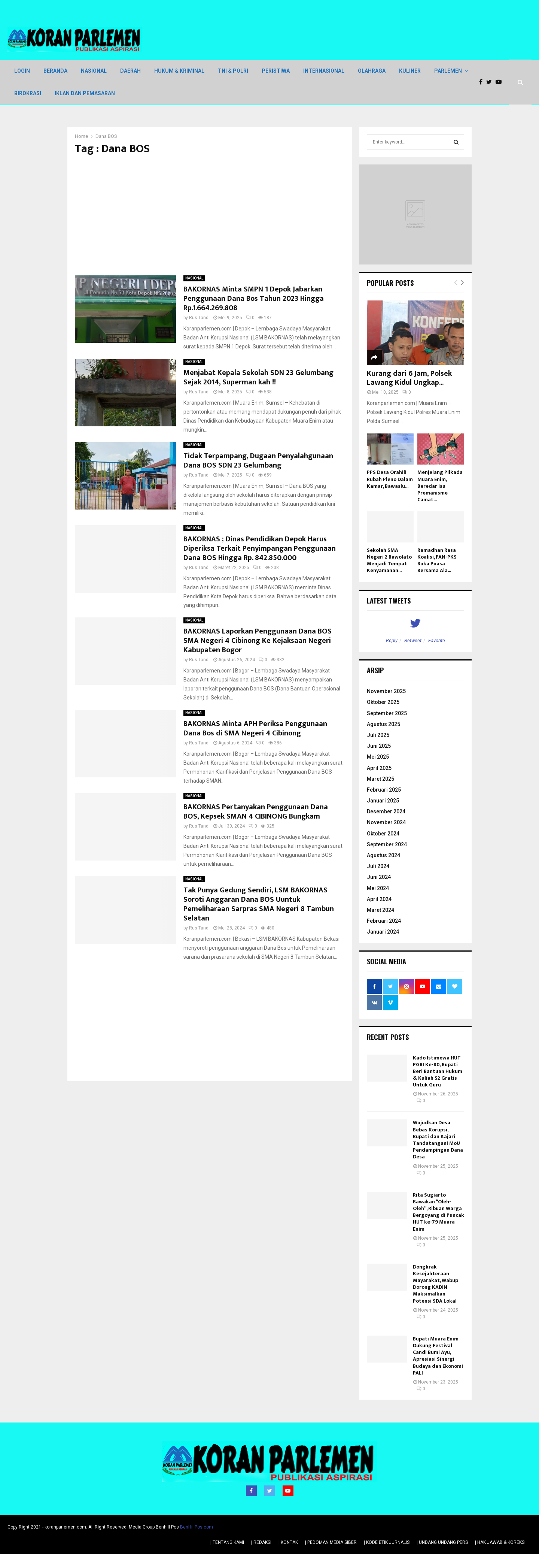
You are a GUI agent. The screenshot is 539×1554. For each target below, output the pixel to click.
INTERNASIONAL (323, 71)
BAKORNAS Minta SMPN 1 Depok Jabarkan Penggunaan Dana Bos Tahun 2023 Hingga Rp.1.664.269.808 (253, 298)
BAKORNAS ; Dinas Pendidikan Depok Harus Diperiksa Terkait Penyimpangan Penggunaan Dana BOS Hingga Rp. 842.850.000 (259, 548)
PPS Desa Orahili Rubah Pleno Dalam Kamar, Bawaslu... (390, 479)
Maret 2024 (380, 910)
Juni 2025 (379, 746)
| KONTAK (288, 1542)
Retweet (412, 640)
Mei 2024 (378, 888)
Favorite (436, 640)
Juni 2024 (379, 877)
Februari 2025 (384, 790)
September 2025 (387, 713)
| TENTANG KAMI (227, 1542)
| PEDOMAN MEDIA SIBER (331, 1542)
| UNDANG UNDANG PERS (442, 1542)
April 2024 (379, 899)
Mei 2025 (378, 757)
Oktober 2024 (383, 834)
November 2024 (386, 822)
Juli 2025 (378, 735)
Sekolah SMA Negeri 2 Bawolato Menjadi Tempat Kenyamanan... (389, 560)
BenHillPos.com (196, 1527)
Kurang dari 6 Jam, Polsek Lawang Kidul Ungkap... (409, 378)
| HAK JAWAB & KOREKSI (500, 1542)
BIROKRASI (27, 93)
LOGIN (22, 71)
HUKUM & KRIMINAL (179, 71)
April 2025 (379, 768)
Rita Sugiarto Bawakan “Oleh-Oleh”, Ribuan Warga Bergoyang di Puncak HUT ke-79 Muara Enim (438, 1212)
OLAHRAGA (372, 71)
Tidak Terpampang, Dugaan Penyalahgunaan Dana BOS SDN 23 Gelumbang (258, 461)
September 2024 (387, 844)
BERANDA (55, 71)
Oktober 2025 (383, 702)
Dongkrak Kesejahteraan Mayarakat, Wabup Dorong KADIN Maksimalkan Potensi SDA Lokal (435, 1284)
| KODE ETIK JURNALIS (386, 1542)
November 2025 (386, 691)
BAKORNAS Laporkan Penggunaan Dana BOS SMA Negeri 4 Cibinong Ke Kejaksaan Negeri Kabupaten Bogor (257, 640)
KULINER (410, 71)
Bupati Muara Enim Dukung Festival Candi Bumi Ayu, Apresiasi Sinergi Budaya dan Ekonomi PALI (438, 1355)
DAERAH (130, 71)
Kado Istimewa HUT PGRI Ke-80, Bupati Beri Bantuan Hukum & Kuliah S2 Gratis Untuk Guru (437, 1071)
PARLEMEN (448, 71)
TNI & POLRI (233, 71)
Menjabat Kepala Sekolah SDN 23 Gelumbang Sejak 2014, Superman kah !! (258, 377)
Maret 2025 (380, 779)
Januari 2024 (383, 932)
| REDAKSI (261, 1542)
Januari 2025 (383, 801)
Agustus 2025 (383, 724)
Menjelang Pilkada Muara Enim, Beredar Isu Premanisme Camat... (440, 486)
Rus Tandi (199, 317)
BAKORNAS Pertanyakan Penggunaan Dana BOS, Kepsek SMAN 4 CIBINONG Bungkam (255, 812)
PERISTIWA (276, 71)
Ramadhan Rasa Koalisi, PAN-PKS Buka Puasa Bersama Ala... (437, 560)
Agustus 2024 (383, 855)
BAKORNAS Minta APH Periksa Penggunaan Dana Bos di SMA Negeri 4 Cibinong (255, 728)
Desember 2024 (386, 811)
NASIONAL (94, 71)
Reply (392, 640)
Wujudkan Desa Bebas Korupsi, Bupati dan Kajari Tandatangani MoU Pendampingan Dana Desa (438, 1139)
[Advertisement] (209, 215)
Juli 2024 (378, 866)
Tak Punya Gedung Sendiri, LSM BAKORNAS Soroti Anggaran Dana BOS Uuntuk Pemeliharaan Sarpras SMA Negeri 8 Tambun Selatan (258, 904)
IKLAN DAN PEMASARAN (85, 93)
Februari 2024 (384, 921)
